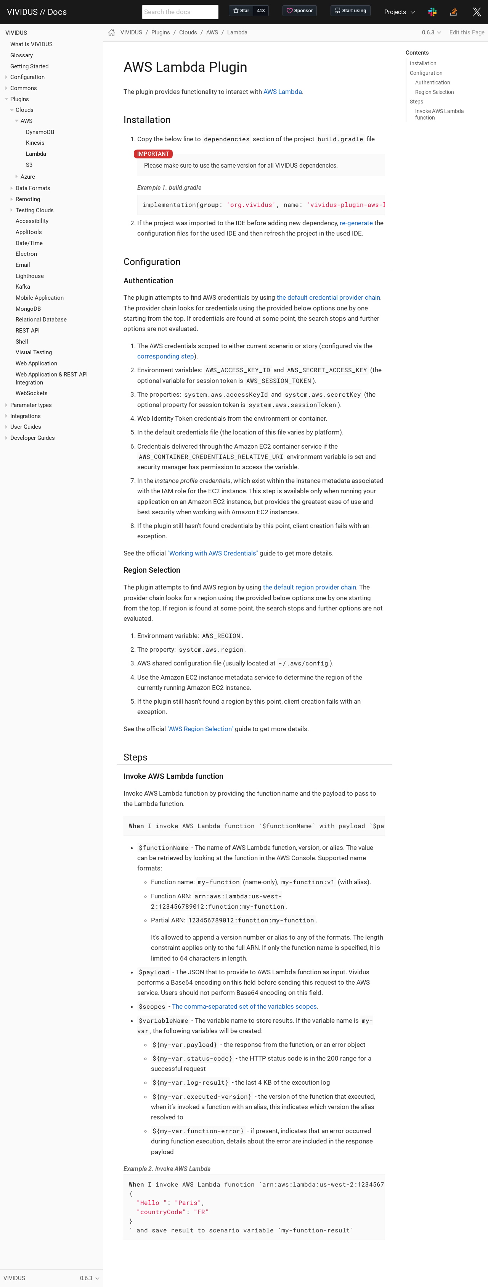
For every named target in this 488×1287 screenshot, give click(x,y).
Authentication (432, 82)
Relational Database (41, 319)
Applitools (29, 232)
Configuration (426, 73)
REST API (28, 330)
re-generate (356, 223)
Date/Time (29, 243)
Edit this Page (467, 32)
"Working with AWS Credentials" (212, 553)
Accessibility (32, 221)
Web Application (36, 363)
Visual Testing (34, 352)
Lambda (36, 153)
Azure (28, 176)
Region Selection (434, 92)
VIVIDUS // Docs (37, 12)
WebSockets (32, 393)
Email (23, 265)
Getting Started (29, 66)
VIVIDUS (16, 32)
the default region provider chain (309, 587)
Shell (22, 341)
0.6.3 (428, 32)
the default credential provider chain (328, 297)
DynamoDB (40, 132)
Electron (26, 253)
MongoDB (28, 308)
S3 (29, 164)
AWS (26, 121)
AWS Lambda (282, 91)
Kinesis (35, 142)
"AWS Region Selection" (200, 729)
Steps (416, 102)
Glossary (21, 55)
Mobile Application (40, 297)
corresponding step (165, 356)
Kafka (23, 286)
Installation (423, 63)
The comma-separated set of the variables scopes (244, 1006)
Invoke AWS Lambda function (439, 114)
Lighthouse (30, 276)
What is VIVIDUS (31, 44)
